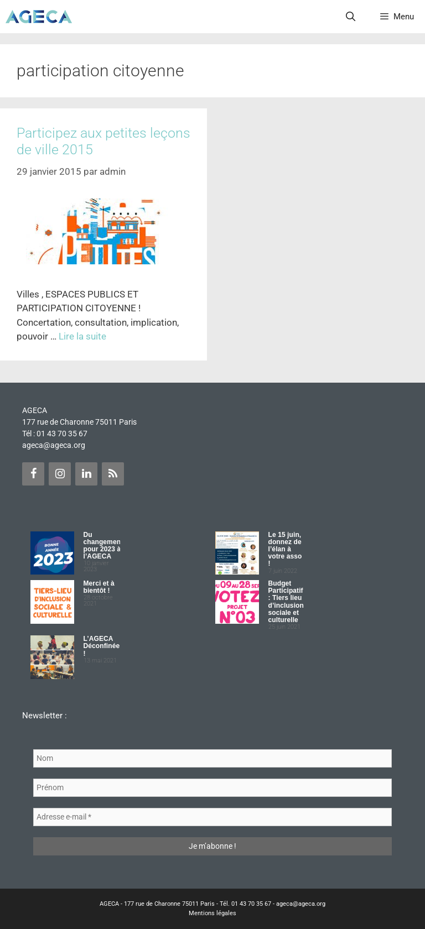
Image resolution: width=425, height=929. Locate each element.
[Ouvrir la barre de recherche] (351, 16)
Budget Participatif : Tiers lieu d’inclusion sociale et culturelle (286, 602)
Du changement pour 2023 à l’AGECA (103, 546)
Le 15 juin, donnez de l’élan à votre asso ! (285, 549)
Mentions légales (212, 913)
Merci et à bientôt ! (99, 587)
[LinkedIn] (86, 474)
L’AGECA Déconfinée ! (102, 646)
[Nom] (212, 758)
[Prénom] (212, 788)
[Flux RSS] (113, 474)
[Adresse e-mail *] (212, 817)
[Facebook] (33, 474)
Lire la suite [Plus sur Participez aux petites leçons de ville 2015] (82, 336)
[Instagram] (60, 474)
